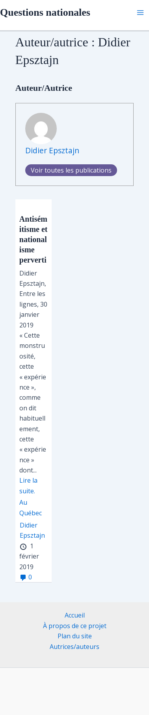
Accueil (75, 615)
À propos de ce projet (74, 625)
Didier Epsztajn (52, 150)
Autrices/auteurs (74, 646)
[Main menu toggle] (140, 12)
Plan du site (75, 636)
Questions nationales (45, 12)
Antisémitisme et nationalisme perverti (33, 239)
